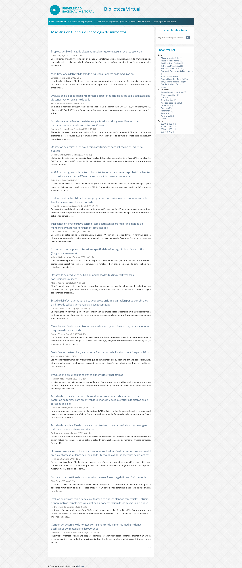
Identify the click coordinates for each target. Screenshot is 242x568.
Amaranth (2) (167, 110)
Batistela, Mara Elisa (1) (172, 66)
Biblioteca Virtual (57, 21)
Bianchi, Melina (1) (169, 76)
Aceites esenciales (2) (171, 102)
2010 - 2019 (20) (168, 126)
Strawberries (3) (168, 100)
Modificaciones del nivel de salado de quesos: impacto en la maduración (92, 73)
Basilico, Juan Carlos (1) (172, 63)
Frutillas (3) (166, 97)
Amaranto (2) (167, 113)
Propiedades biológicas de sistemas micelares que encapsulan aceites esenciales (97, 51)
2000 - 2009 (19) (168, 129)
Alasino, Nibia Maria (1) (171, 60)
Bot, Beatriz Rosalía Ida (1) (173, 81)
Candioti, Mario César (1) (172, 84)
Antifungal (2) (167, 116)
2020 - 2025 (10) (168, 123)
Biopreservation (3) (170, 95)
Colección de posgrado (81, 21)
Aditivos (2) (166, 108)
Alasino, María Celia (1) (171, 58)
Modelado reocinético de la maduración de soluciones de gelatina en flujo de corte (98, 477)
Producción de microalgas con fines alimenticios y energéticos (87, 374)
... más (163, 87)
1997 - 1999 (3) (168, 131)
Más (149, 547)
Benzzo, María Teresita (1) (173, 68)
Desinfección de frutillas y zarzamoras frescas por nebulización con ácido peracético (99, 352)
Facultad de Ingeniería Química (112, 21)
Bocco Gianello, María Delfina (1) (176, 79)
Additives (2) (167, 105)
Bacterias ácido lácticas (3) (173, 92)
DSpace (80, 566)
